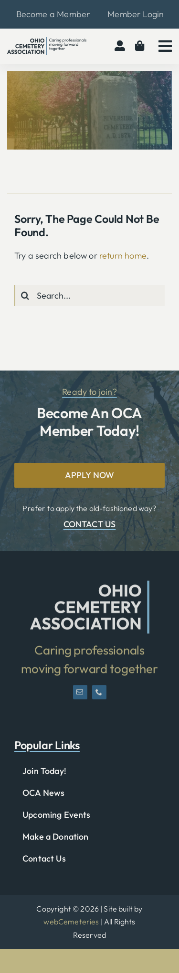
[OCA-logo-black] (46, 41)
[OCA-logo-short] (89, 588)
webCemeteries (71, 921)
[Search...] (89, 295)
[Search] (25, 295)
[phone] (99, 696)
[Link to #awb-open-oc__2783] (165, 46)
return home (123, 255)
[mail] (80, 696)
